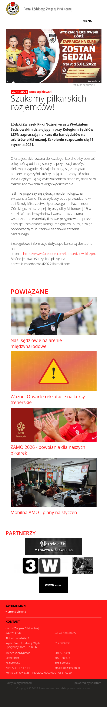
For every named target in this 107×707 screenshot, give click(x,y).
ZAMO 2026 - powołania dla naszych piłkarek (48, 450)
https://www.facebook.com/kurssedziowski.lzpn (59, 253)
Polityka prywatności (19, 683)
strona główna (17, 612)
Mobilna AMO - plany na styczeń (44, 512)
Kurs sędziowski (40, 92)
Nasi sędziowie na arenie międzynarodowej (36, 343)
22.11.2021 (19, 92)
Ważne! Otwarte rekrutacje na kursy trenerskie (48, 399)
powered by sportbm (87, 683)
